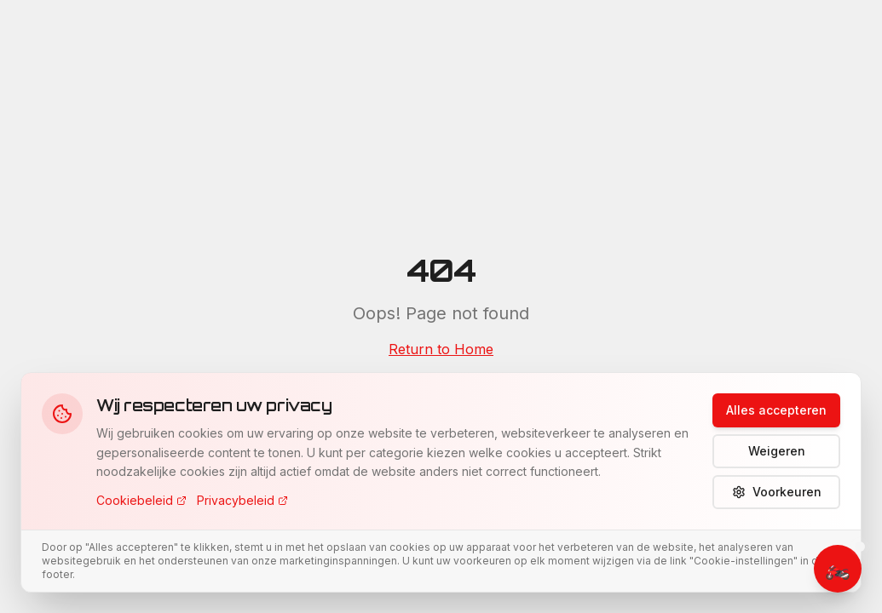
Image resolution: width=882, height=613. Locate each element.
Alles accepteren (776, 410)
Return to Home (441, 349)
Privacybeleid (242, 500)
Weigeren (776, 451)
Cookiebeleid (141, 500)
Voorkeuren (776, 491)
